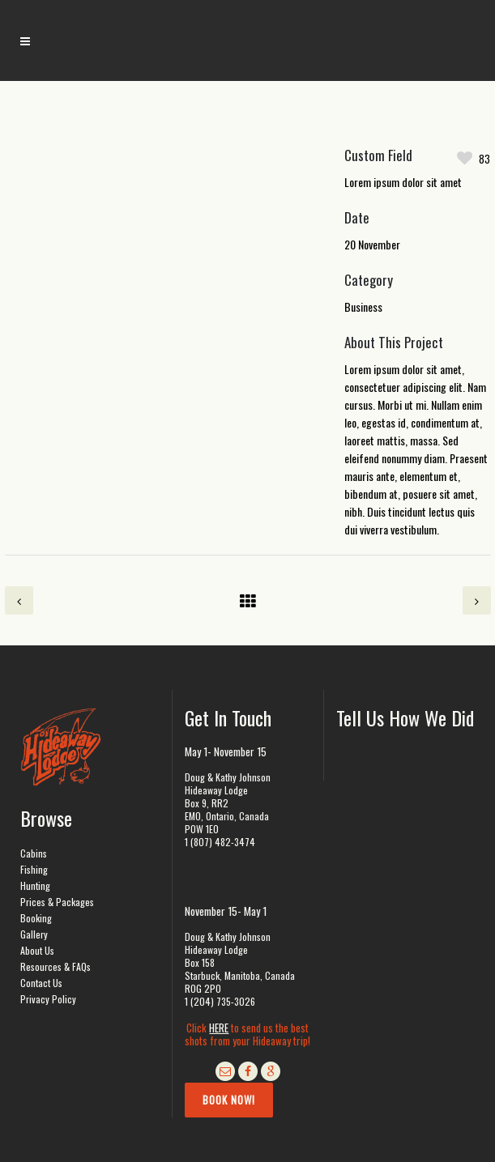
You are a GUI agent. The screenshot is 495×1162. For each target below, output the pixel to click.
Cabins (33, 853)
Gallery (34, 934)
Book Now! (229, 1100)
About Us (37, 950)
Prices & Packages (57, 902)
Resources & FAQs (55, 966)
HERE (218, 1027)
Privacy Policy (48, 999)
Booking (36, 918)
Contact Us (41, 983)
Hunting (35, 885)
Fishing (34, 869)
